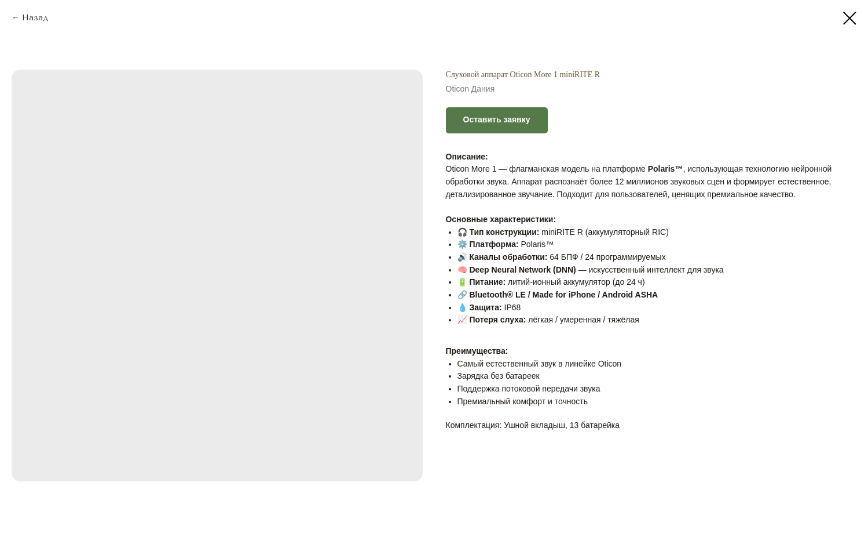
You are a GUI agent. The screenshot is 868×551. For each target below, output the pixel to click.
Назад (35, 18)
